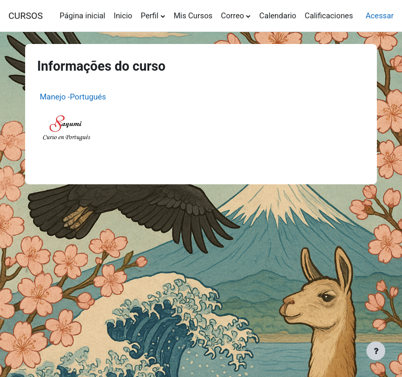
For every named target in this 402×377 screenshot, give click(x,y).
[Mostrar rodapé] (375, 350)
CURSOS (25, 15)
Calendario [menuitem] (277, 15)
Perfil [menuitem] (150, 15)
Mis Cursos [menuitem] (193, 15)
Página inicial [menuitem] (82, 15)
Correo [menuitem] (232, 15)
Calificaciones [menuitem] (329, 15)
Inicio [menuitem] (123, 15)
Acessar (379, 15)
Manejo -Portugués (73, 97)
